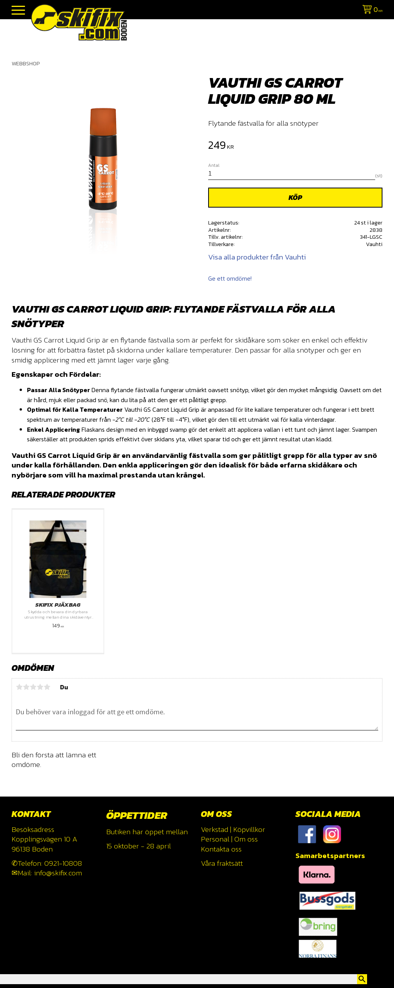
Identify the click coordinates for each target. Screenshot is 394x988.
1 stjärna (19, 687)
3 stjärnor (33, 687)
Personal (215, 839)
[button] (18, 10)
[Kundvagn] (370, 11)
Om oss (246, 839)
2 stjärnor (26, 687)
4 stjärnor (40, 687)
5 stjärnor (46, 687)
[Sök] (362, 979)
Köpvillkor (249, 829)
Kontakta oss (221, 849)
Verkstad (214, 829)
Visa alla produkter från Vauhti (257, 257)
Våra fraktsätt (222, 863)
